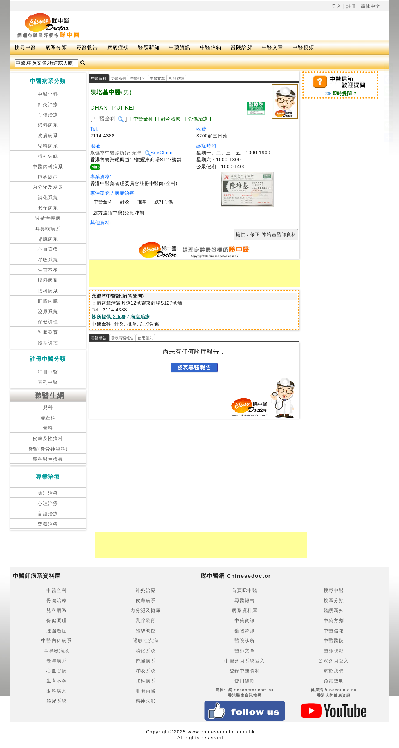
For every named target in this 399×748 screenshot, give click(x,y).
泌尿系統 (48, 311)
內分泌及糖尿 (48, 187)
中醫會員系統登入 (244, 660)
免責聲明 (334, 680)
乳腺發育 (48, 332)
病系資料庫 (244, 610)
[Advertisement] (224, 26)
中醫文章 (272, 47)
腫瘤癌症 (48, 177)
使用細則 (145, 338)
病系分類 (56, 47)
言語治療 (48, 513)
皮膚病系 (48, 135)
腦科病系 (48, 280)
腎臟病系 (48, 239)
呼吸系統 (48, 259)
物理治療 (48, 493)
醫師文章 (244, 650)
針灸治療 (48, 104)
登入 (337, 6)
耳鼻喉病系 (48, 228)
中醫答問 (138, 78)
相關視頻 (176, 78)
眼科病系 (48, 290)
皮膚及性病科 (48, 438)
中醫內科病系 (48, 166)
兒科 (48, 407)
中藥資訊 (179, 47)
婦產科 (48, 417)
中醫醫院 (334, 640)
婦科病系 (48, 125)
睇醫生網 (49, 395)
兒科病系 (48, 146)
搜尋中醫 (25, 47)
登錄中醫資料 (245, 670)
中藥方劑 (334, 620)
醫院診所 (241, 47)
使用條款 (244, 680)
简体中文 (370, 6)
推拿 (142, 201)
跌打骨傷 (163, 201)
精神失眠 (48, 156)
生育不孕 (48, 270)
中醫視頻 (303, 47)
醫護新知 (149, 47)
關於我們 (334, 670)
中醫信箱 (210, 47)
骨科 (48, 427)
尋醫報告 (87, 47)
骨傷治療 (48, 114)
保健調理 (48, 321)
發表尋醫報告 (122, 338)
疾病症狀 (118, 47)
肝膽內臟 (48, 301)
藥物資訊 (244, 630)
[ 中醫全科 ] (108, 119)
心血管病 (48, 249)
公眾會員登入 (333, 660)
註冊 (351, 6)
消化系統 (48, 197)
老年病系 (48, 208)
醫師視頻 (334, 650)
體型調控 (48, 342)
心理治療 (48, 503)
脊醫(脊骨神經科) (48, 448)
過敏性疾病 (48, 218)
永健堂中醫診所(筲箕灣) (120, 152)
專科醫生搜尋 (48, 459)
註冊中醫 (48, 372)
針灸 (124, 201)
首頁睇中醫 (244, 590)
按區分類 (334, 600)
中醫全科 (48, 94)
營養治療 (48, 524)
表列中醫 (48, 382)
